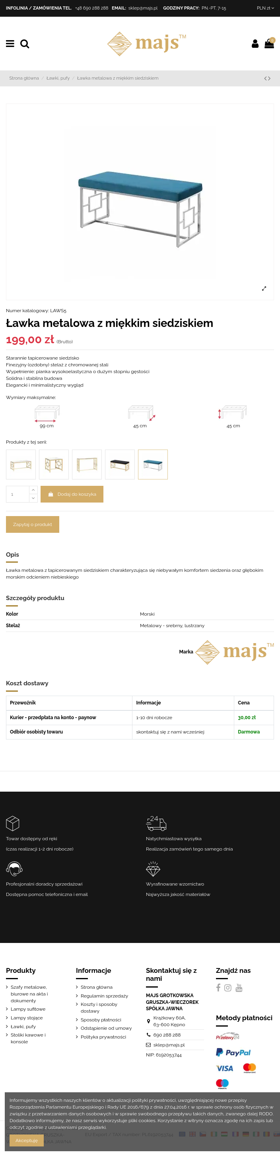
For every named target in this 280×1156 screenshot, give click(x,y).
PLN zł (265, 8)
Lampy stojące (27, 1018)
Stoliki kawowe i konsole (28, 1038)
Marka (186, 652)
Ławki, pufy (23, 1026)
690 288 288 (167, 1035)
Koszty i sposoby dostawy (99, 1007)
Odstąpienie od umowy (106, 1028)
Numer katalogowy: (27, 310)
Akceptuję (27, 1140)
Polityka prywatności (103, 1037)
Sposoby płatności (101, 1020)
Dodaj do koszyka (72, 494)
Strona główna (97, 987)
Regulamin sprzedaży (104, 996)
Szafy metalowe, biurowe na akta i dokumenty (29, 993)
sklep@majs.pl (143, 8)
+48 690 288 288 (92, 8)
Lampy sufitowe (28, 1009)
